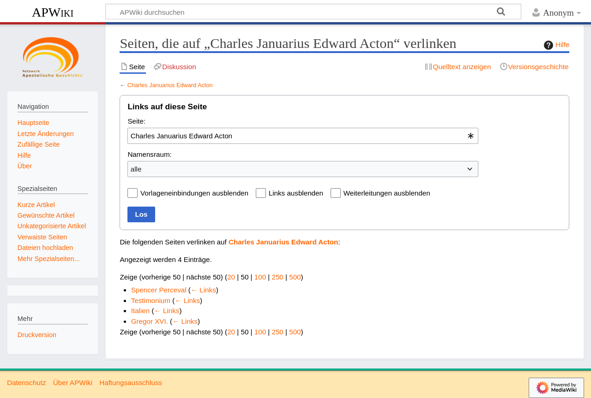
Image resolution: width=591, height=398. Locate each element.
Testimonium (150, 300)
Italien (140, 311)
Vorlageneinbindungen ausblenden (194, 193)
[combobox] (302, 135)
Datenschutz (26, 382)
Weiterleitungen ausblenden (387, 193)
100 (260, 277)
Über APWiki (72, 382)
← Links (203, 290)
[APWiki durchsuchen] (313, 11)
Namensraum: (149, 154)
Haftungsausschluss (130, 382)
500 (295, 277)
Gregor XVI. (149, 321)
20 (231, 277)
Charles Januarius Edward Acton (170, 85)
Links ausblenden (296, 193)
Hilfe (555, 45)
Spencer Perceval (159, 290)
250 (277, 277)
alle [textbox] (136, 169)
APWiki (52, 12)
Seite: (136, 121)
